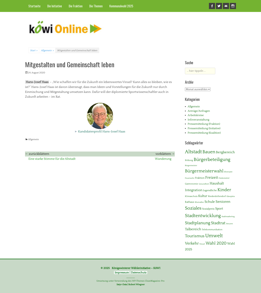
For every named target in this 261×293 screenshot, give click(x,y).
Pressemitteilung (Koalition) (204, 132)
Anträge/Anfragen (199, 110)
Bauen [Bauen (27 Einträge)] (208, 151)
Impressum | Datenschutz (130, 272)
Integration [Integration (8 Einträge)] (193, 190)
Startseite (34, 6)
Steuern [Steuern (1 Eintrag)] (229, 224)
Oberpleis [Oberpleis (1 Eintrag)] (230, 196)
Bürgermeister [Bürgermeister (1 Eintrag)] (191, 166)
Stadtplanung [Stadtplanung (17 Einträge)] (197, 223)
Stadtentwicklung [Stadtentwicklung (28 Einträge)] (203, 215)
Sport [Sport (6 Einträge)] (219, 208)
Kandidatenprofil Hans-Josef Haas (101, 131)
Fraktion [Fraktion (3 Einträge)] (200, 177)
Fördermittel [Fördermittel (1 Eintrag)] (224, 178)
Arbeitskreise (196, 115)
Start (33, 50)
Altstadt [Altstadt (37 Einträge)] (193, 152)
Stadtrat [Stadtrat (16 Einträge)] (218, 223)
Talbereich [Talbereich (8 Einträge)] (193, 229)
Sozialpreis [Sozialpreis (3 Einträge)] (208, 208)
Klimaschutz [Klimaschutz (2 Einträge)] (191, 196)
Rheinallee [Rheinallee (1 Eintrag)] (199, 202)
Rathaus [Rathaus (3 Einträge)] (189, 202)
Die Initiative (54, 6)
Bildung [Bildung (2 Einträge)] (189, 160)
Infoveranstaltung (198, 119)
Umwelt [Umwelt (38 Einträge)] (214, 236)
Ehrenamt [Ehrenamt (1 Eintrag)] (228, 172)
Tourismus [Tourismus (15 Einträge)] (195, 236)
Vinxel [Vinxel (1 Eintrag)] (202, 244)
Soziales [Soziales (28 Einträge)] (193, 208)
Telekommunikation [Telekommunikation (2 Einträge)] (212, 229)
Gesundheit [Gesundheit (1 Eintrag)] (204, 184)
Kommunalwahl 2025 (121, 6)
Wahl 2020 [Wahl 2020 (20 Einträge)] (216, 243)
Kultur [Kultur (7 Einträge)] (202, 196)
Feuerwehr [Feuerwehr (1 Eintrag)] (189, 178)
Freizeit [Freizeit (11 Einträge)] (211, 177)
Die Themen (96, 6)
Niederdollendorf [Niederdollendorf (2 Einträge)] (217, 196)
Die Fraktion (76, 6)
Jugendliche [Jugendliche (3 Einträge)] (210, 190)
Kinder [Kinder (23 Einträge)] (224, 189)
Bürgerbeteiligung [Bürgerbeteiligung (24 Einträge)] (212, 159)
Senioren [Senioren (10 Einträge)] (223, 202)
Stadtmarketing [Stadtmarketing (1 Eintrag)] (228, 217)
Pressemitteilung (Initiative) (204, 128)
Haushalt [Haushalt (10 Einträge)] (217, 183)
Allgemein (47, 50)
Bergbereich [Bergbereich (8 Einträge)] (225, 152)
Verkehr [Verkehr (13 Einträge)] (192, 243)
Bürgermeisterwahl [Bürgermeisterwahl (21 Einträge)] (204, 171)
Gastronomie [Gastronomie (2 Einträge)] (191, 184)
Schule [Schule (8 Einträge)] (210, 202)
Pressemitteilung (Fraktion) (204, 123)
